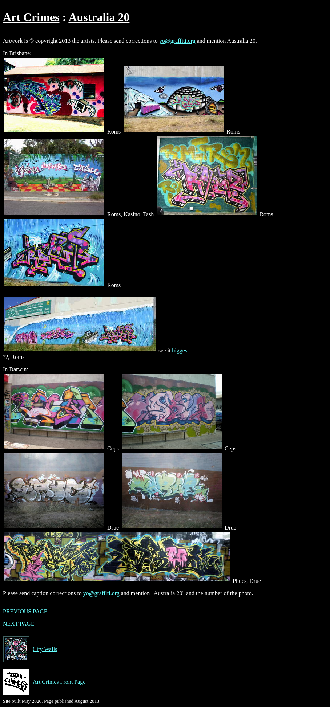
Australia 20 (98, 17)
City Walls (30, 649)
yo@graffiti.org (177, 41)
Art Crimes (31, 17)
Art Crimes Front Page (44, 682)
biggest (180, 350)
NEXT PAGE (19, 624)
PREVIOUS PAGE (25, 611)
